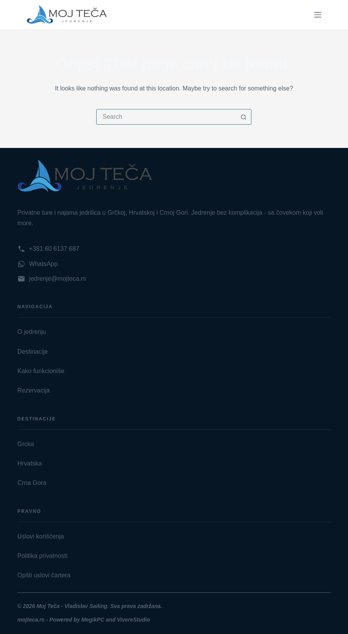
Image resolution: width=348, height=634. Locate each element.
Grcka (25, 444)
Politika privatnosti (42, 555)
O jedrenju (31, 331)
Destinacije (32, 351)
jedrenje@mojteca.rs (57, 278)
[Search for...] (166, 117)
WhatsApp (43, 264)
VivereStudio (133, 620)
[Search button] (243, 117)
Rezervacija (33, 390)
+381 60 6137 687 (54, 248)
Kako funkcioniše (40, 371)
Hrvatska (29, 463)
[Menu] (317, 14)
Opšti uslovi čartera (44, 575)
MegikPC (93, 620)
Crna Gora (32, 482)
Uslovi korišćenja (40, 536)
